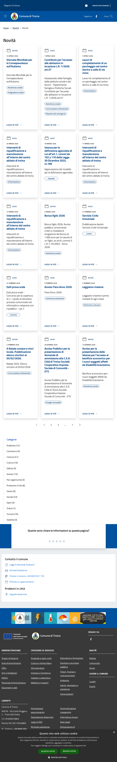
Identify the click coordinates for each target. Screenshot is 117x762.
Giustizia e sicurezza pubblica (69, 664)
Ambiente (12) (13, 445)
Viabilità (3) (12, 519)
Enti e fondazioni (9, 673)
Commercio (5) (13, 451)
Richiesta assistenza (40, 727)
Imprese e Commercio (41, 673)
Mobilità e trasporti (40, 682)
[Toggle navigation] (5, 16)
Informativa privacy (69, 717)
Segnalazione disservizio (42, 717)
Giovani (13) (12, 474)
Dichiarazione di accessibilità (67, 728)
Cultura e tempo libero (41, 663)
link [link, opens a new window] (84, 745)
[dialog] (58, 746)
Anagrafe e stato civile (41, 658)
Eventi (92, 686)
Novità (16, 28)
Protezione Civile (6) (16, 485)
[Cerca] (111, 16)
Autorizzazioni (66, 694)
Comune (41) (12, 457)
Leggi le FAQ (36, 722)
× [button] (114, 732)
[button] (58, 757)
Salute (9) (11, 491)
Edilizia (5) (11, 468)
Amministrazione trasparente (68, 710)
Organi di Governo (10, 658)
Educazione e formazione (71, 658)
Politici (5, 677)
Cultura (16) (12, 462)
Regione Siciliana (12, 5)
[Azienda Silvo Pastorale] (100, 5)
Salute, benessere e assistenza (69, 687)
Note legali (65, 722)
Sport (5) (11, 502)
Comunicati (94, 663)
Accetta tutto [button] (48, 751)
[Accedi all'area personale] (86, 5)
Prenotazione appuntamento (37, 710)
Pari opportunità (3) (16, 479)
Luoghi (92, 681)
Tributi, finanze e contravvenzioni (68, 673)
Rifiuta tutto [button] (69, 751)
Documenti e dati (9, 687)
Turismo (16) (12, 514)
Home (6, 28)
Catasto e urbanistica (40, 677)
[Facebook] (95, 16)
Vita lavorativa (37, 668)
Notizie (12, 50)
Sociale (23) (12, 497)
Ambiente (64, 680)
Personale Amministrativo (14, 682)
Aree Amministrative (11, 663)
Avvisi (49, 50)
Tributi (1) (11, 508)
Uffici (4, 668)
